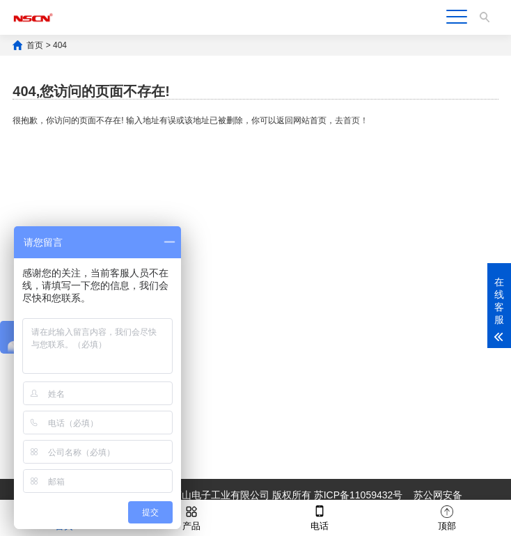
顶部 (447, 517)
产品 (191, 517)
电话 (319, 517)
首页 (34, 45)
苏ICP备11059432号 (358, 494)
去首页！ (351, 120)
